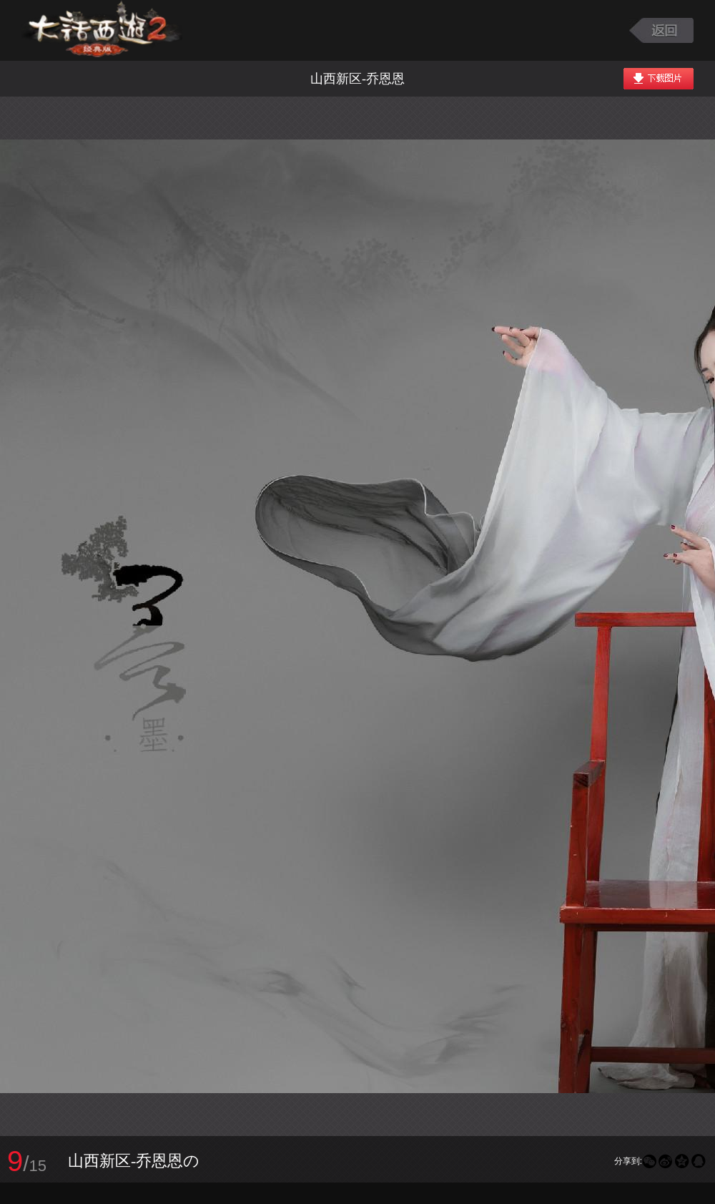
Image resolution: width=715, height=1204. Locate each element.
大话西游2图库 (101, 30)
